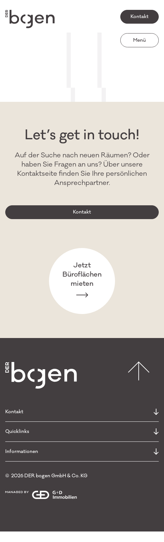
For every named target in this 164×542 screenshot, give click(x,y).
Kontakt (139, 16)
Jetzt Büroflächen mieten (82, 281)
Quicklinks (82, 431)
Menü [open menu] (139, 40)
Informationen (82, 451)
